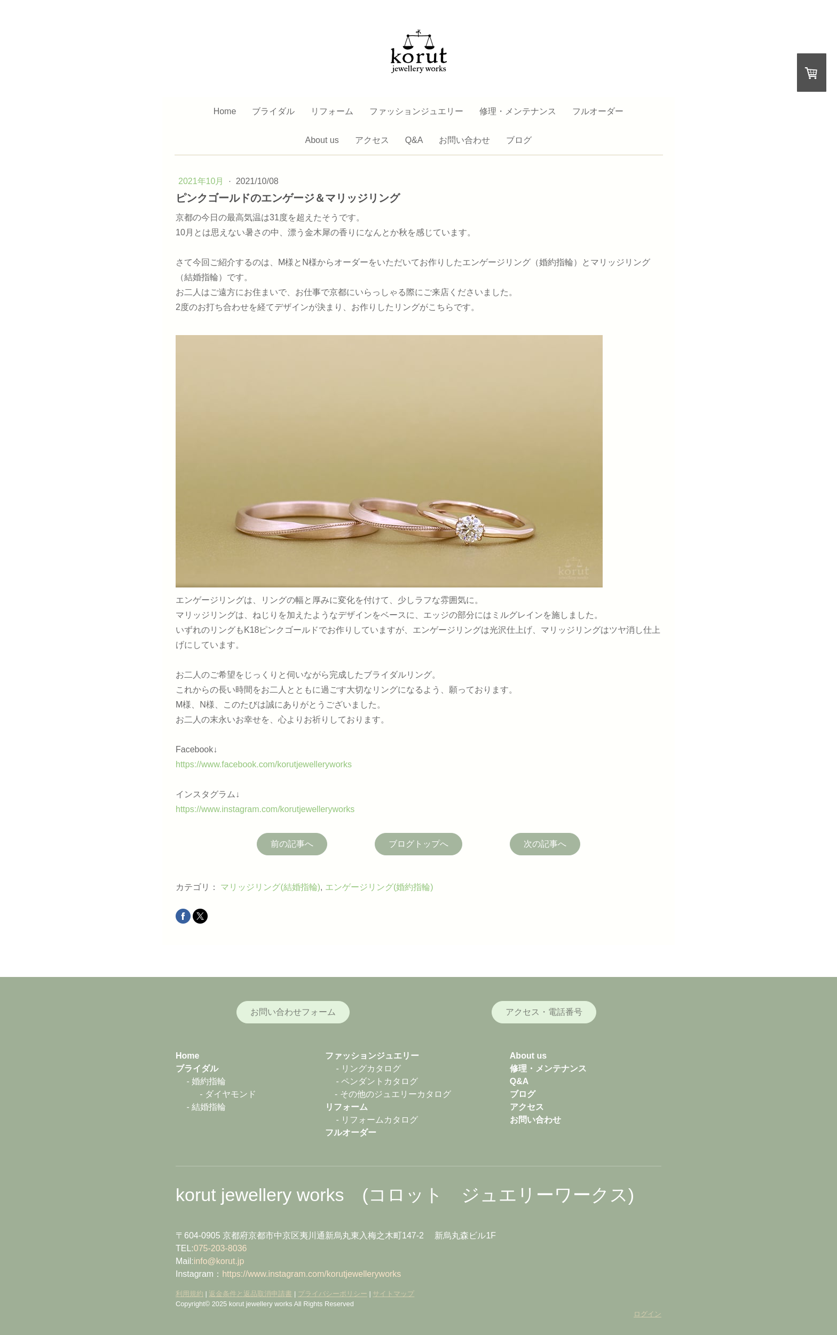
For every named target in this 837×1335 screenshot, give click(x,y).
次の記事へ (545, 843)
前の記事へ (292, 843)
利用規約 (189, 1294)
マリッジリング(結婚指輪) (270, 887)
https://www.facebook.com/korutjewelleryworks (264, 764)
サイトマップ (393, 1294)
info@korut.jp (219, 1261)
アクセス (372, 140)
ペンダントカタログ (379, 1081)
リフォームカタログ (379, 1119)
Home (225, 111)
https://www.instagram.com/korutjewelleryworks (265, 809)
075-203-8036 (220, 1248)
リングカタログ (371, 1068)
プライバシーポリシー (332, 1294)
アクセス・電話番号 (544, 1011)
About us (322, 140)
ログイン (647, 1314)
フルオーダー (597, 111)
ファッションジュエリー (416, 111)
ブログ (519, 140)
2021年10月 (202, 181)
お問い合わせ (464, 140)
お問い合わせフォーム (293, 1011)
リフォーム (332, 111)
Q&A (414, 140)
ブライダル (273, 111)
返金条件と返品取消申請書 (250, 1294)
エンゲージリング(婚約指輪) (379, 887)
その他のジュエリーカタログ (395, 1094)
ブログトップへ (418, 843)
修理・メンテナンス (517, 111)
